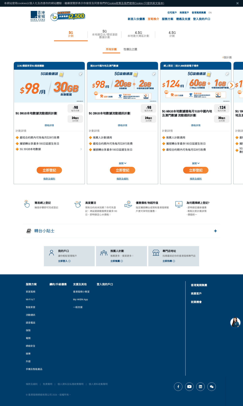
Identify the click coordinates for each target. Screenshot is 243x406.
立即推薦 (116, 261)
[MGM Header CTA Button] (67, 16)
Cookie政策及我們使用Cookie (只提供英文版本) (136, 3)
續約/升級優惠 (58, 284)
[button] (231, 85)
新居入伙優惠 (136, 19)
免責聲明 (47, 384)
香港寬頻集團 (199, 12)
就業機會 (196, 302)
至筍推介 (153, 19)
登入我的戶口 (201, 19)
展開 (122, 163)
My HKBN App (80, 299)
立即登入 (64, 261)
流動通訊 (30, 315)
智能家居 (30, 307)
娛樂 (28, 353)
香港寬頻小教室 (81, 291)
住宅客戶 (172, 12)
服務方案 (167, 19)
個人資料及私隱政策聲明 (71, 384)
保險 (28, 330)
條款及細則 (49, 178)
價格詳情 (49, 125)
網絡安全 (30, 346)
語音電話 (30, 322)
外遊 (28, 361)
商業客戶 (184, 12)
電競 (28, 338)
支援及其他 (80, 284)
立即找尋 (169, 261)
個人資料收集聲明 (98, 384)
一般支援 (78, 307)
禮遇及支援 (183, 19)
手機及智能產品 (34, 369)
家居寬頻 (30, 291)
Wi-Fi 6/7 (30, 299)
